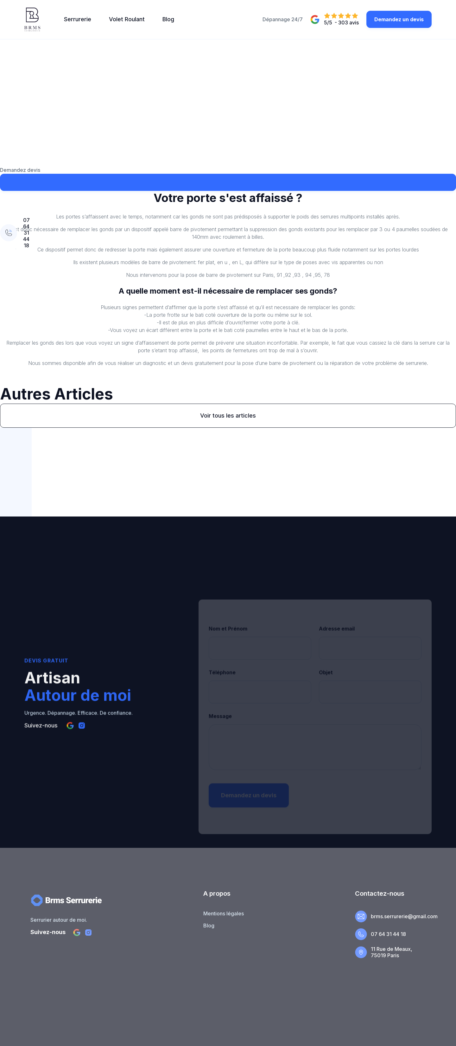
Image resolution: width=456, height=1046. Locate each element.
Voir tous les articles (228, 415)
